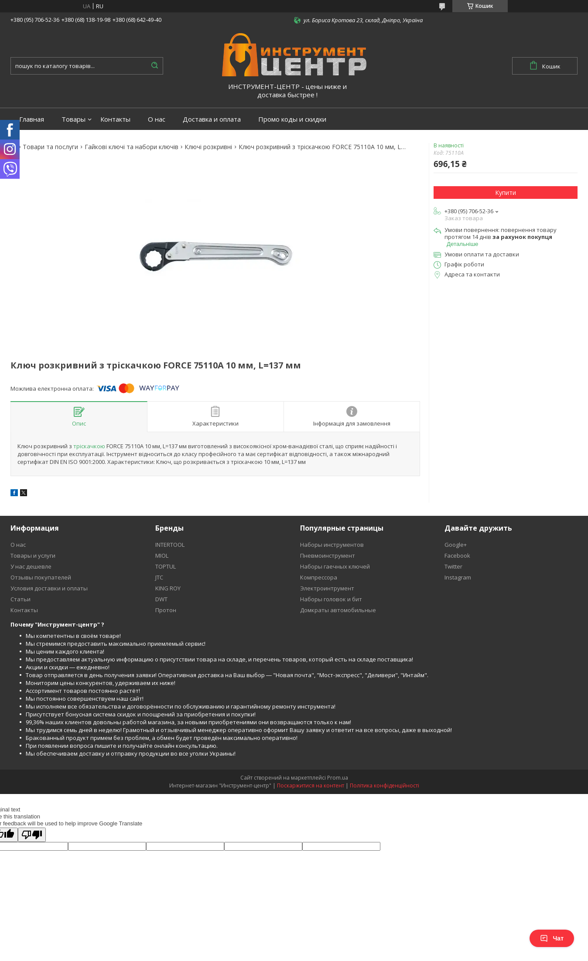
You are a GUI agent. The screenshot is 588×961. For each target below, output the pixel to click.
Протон (165, 610)
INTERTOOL (170, 545)
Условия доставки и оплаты (49, 588)
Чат (552, 938)
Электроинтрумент (327, 588)
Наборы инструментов (332, 545)
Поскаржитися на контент (310, 785)
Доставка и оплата (212, 119)
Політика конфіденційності (384, 785)
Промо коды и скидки (292, 119)
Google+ (455, 545)
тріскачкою (89, 446)
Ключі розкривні (208, 147)
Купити (505, 192)
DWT (161, 599)
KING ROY (168, 588)
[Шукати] (154, 66)
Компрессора (318, 577)
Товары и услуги (32, 555)
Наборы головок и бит (331, 599)
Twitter (453, 566)
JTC (159, 577)
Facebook (457, 555)
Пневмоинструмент (327, 555)
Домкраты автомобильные (338, 610)
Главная (31, 119)
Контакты (115, 119)
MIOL (161, 555)
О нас (156, 119)
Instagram (457, 577)
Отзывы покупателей (40, 577)
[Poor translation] (32, 835)
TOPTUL (165, 566)
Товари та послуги (50, 147)
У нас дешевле (30, 566)
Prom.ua (337, 777)
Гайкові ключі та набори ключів (131, 147)
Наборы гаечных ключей (335, 566)
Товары (73, 119)
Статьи (20, 599)
